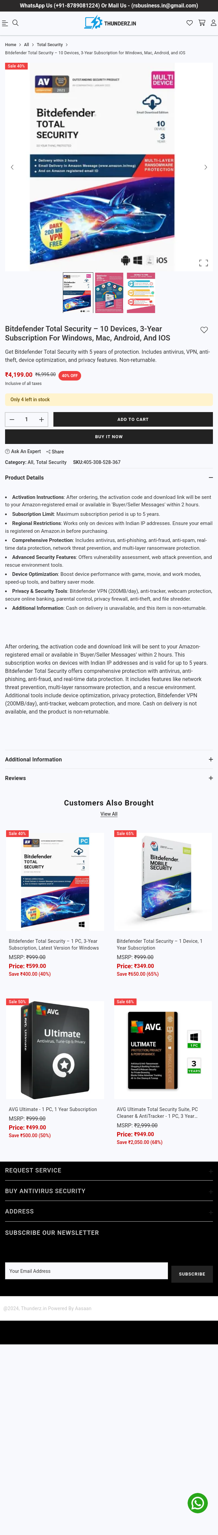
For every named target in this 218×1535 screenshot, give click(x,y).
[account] (213, 23)
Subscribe (191, 1274)
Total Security (51, 462)
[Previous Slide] (12, 167)
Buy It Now (109, 436)
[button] (109, 167)
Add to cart (133, 419)
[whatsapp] (198, 1503)
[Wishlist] (190, 23)
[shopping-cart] (201, 23)
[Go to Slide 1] (78, 292)
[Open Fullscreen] (203, 263)
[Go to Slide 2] (109, 292)
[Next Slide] (205, 167)
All (30, 462)
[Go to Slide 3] (140, 292)
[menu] (6, 25)
